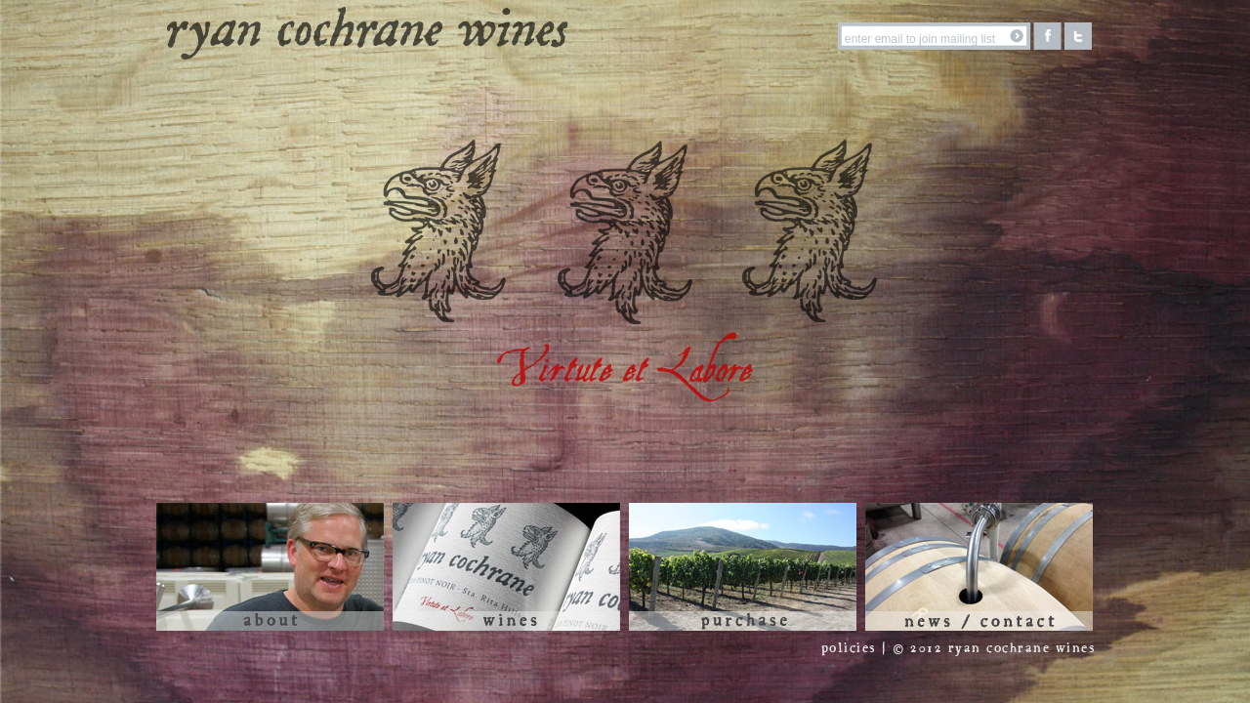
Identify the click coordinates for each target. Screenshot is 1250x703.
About (270, 567)
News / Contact (979, 567)
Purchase (742, 567)
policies (848, 648)
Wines (506, 567)
